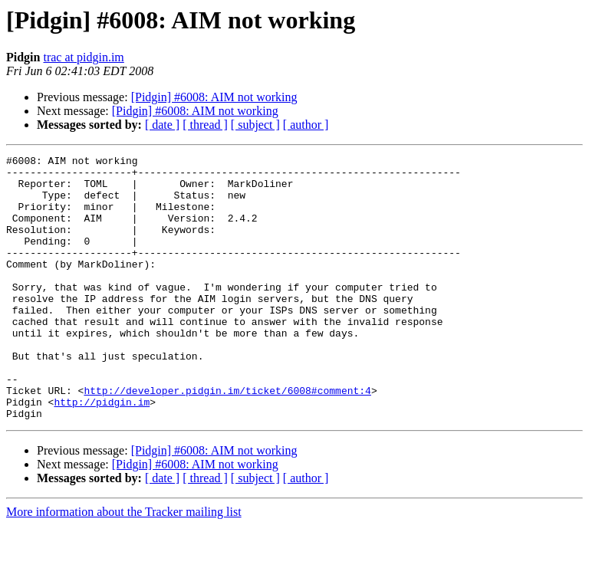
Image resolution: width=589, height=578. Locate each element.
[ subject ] (255, 124)
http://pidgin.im (102, 452)
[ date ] (162, 124)
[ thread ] (205, 124)
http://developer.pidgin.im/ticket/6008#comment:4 (227, 438)
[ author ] (306, 124)
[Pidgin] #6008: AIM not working (214, 96)
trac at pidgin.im (83, 57)
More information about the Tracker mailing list (124, 564)
